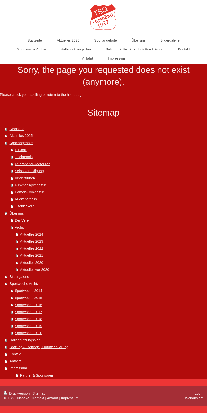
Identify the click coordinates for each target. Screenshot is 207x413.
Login (199, 393)
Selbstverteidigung (29, 171)
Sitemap (39, 393)
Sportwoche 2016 (28, 305)
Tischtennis (24, 157)
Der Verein (23, 220)
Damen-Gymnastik (29, 192)
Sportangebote (21, 143)
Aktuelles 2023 (31, 241)
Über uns (17, 213)
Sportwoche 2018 (28, 319)
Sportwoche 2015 (28, 298)
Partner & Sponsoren (36, 375)
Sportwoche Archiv (24, 284)
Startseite (17, 129)
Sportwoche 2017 (28, 312)
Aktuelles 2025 (21, 136)
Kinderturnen (25, 178)
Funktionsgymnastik (30, 185)
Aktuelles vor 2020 (34, 270)
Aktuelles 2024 (31, 234)
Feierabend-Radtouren (32, 164)
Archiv (20, 227)
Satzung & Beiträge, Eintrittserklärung (39, 347)
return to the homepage (65, 95)
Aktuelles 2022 (31, 248)
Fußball (21, 150)
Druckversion (17, 393)
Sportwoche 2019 (28, 326)
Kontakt (15, 354)
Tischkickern (24, 206)
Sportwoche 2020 (28, 333)
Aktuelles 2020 (31, 262)
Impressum (18, 368)
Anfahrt (15, 361)
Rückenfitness (26, 199)
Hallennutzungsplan (25, 340)
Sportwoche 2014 (28, 291)
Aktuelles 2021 (31, 255)
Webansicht (194, 398)
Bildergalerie (19, 277)
